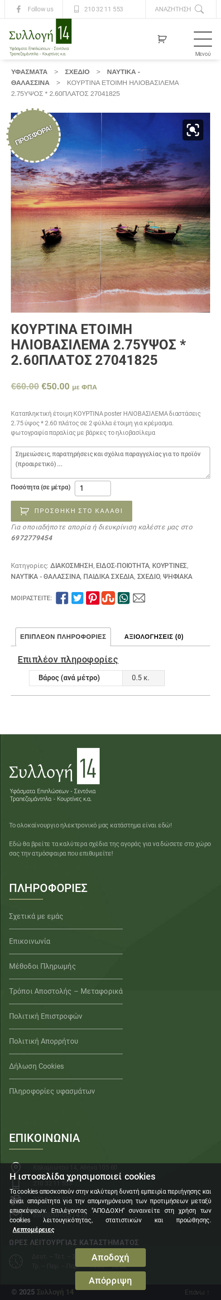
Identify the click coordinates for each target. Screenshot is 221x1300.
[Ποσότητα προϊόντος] (93, 488)
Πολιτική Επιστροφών (45, 1016)
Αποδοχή (110, 1257)
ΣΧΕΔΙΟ (77, 71)
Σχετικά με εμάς (36, 916)
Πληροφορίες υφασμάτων (52, 1091)
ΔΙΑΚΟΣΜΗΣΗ (71, 566)
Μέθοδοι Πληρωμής (42, 966)
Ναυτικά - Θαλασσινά (45, 577)
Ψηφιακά (177, 577)
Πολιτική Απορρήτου (43, 1041)
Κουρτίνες (169, 566)
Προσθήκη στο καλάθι (78, 510)
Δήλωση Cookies (36, 1066)
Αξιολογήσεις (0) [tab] (154, 636)
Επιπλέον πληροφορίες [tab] (63, 636)
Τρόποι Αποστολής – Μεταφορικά (66, 991)
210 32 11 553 (103, 9)
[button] (193, 130)
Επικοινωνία (29, 941)
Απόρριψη (110, 1280)
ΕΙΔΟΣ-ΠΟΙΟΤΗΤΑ (122, 566)
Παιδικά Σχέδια (108, 577)
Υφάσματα (29, 71)
